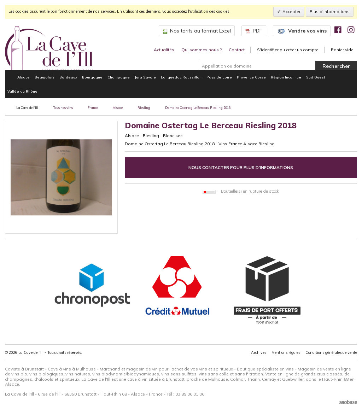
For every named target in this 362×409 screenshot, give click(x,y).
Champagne (118, 77)
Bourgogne (92, 77)
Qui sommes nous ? (201, 49)
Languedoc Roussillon (181, 77)
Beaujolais (44, 77)
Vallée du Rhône (22, 91)
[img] (337, 30)
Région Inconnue (286, 77)
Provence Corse (251, 77)
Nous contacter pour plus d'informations (240, 167)
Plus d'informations (330, 11)
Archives (258, 352)
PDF (253, 31)
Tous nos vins (63, 108)
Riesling (144, 108)
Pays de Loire (219, 77)
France (93, 108)
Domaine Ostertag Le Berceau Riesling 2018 (197, 108)
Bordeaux (68, 77)
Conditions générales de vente (331, 352)
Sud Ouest (315, 77)
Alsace (23, 77)
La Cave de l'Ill (27, 108)
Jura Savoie (145, 77)
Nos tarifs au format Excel (197, 31)
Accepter (291, 11)
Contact (237, 49)
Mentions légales (286, 352)
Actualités (164, 49)
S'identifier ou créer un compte (288, 49)
